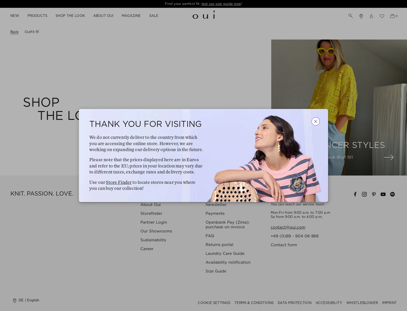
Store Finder (119, 182)
